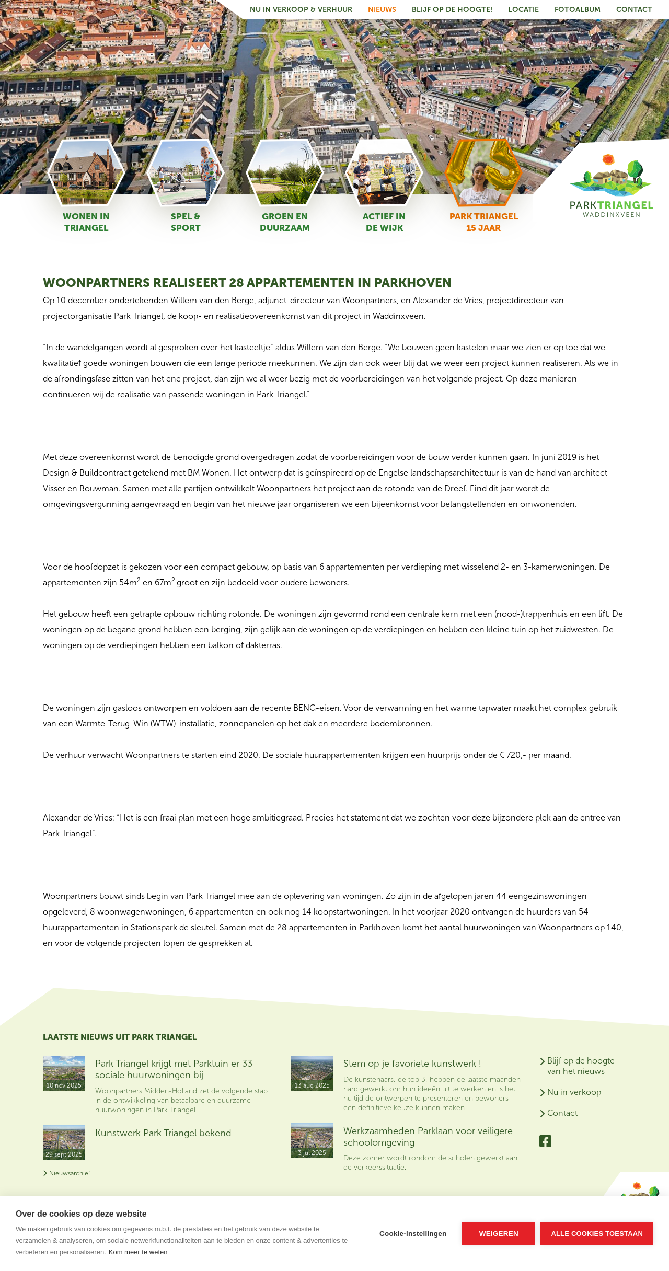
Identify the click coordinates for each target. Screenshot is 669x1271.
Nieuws (382, 9)
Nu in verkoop (574, 1092)
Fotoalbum (578, 9)
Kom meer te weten (138, 1252)
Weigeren (498, 1234)
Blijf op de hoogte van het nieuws (581, 1066)
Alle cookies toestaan (597, 1234)
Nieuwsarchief (66, 1173)
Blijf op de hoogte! (452, 9)
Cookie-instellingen (412, 1234)
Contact (634, 9)
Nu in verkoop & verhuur (301, 9)
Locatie (523, 9)
